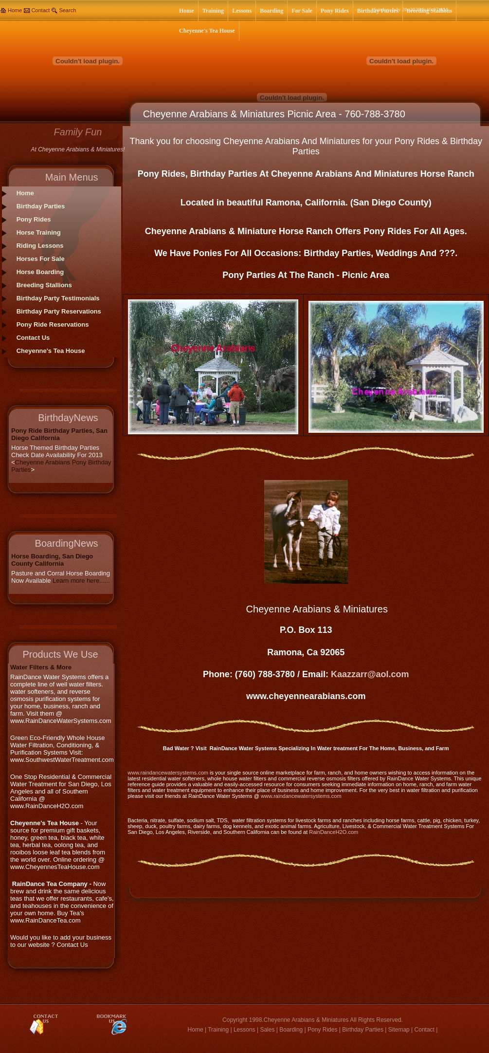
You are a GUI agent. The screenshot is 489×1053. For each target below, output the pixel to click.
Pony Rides (322, 1029)
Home (15, 10)
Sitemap (399, 1029)
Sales (267, 1029)
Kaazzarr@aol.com (370, 674)
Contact (40, 10)
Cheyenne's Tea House (51, 350)
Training (218, 1029)
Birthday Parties (362, 1029)
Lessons (244, 1029)
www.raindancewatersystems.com (167, 773)
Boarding (291, 1029)
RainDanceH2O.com (333, 832)
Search (67, 10)
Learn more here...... (81, 580)
